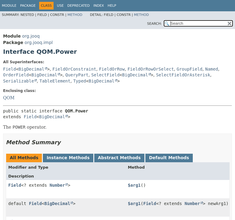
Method (74, 15)
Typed (79, 81)
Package (28, 6)
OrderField (16, 74)
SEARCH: (154, 24)
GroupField (189, 69)
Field (9, 69)
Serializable (18, 81)
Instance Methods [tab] (68, 157)
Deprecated (78, 6)
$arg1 (134, 185)
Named (211, 69)
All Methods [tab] (24, 157)
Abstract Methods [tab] (119, 157)
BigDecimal (31, 69)
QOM (8, 97)
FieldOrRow (112, 69)
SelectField (105, 74)
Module (9, 6)
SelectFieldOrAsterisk (183, 74)
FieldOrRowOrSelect (151, 69)
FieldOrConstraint (74, 69)
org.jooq (30, 36)
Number (57, 185)
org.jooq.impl (38, 42)
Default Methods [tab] (169, 157)
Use (60, 6)
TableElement (54, 81)
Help (112, 6)
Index (98, 6)
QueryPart (76, 74)
